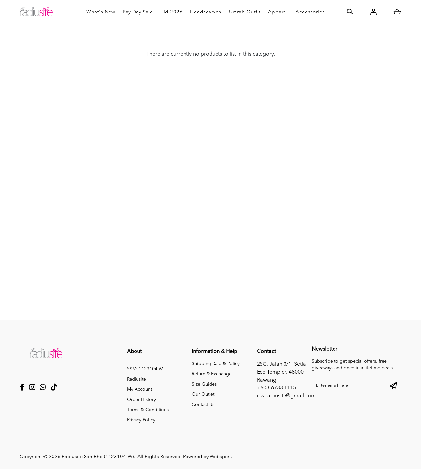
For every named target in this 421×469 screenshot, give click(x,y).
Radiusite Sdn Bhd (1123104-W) (98, 457)
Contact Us (203, 404)
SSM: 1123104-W (145, 369)
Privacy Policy (141, 420)
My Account (139, 389)
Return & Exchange (212, 374)
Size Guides (204, 384)
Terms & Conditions (148, 410)
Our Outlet (203, 394)
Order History (141, 399)
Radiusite (136, 379)
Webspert (220, 457)
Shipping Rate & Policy (216, 364)
